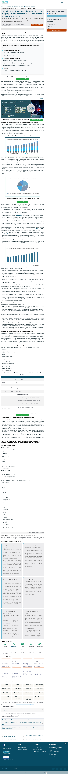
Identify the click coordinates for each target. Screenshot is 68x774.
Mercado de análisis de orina (9, 736)
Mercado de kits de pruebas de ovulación (33, 739)
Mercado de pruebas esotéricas (10, 739)
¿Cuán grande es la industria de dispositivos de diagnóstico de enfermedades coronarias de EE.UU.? (23, 723)
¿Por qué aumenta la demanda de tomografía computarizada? (23, 719)
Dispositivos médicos (18, 6)
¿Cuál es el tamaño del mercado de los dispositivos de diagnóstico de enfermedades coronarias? (23, 709)
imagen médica (19, 215)
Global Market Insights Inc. (7, 768)
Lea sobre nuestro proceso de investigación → (25, 704)
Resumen (22, 28)
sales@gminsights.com (55, 756)
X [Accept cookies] (46, 772)
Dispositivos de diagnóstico (29, 6)
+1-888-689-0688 (55, 751)
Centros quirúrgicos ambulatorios (34, 228)
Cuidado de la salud (9, 6)
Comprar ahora (57, 16)
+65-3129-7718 (54, 754)
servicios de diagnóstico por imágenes (10, 233)
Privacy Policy (41, 772)
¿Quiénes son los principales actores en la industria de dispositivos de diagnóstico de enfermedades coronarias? (23, 727)
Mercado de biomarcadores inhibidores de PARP (34, 736)
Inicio (2, 6)
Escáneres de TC (34, 132)
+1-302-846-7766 (54, 753)
